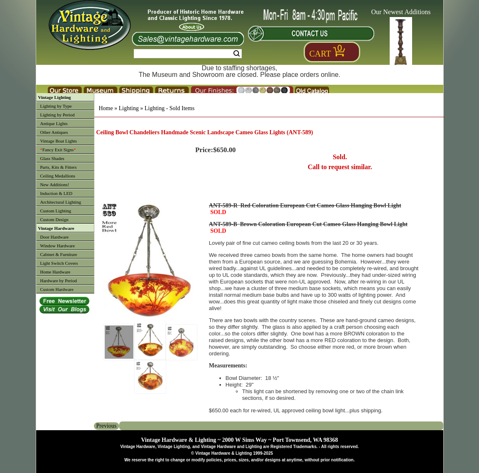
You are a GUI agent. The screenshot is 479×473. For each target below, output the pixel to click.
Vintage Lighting (54, 97)
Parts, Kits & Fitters (58, 167)
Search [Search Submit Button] (236, 53)
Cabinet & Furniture (58, 254)
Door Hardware (54, 236)
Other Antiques (54, 132)
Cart (320, 53)
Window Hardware (57, 245)
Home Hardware (55, 271)
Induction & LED (56, 193)
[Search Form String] (188, 53)
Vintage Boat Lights (58, 140)
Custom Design (54, 219)
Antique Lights (54, 123)
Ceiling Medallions (58, 175)
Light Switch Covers (59, 263)
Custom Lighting (55, 210)
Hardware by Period (58, 280)
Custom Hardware (57, 289)
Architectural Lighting (60, 202)
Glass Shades (52, 158)
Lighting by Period (57, 114)
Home (106, 108)
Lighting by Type (56, 105)
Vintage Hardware (56, 228)
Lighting (129, 108)
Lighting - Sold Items (169, 108)
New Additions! (54, 184)
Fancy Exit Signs (58, 149)
